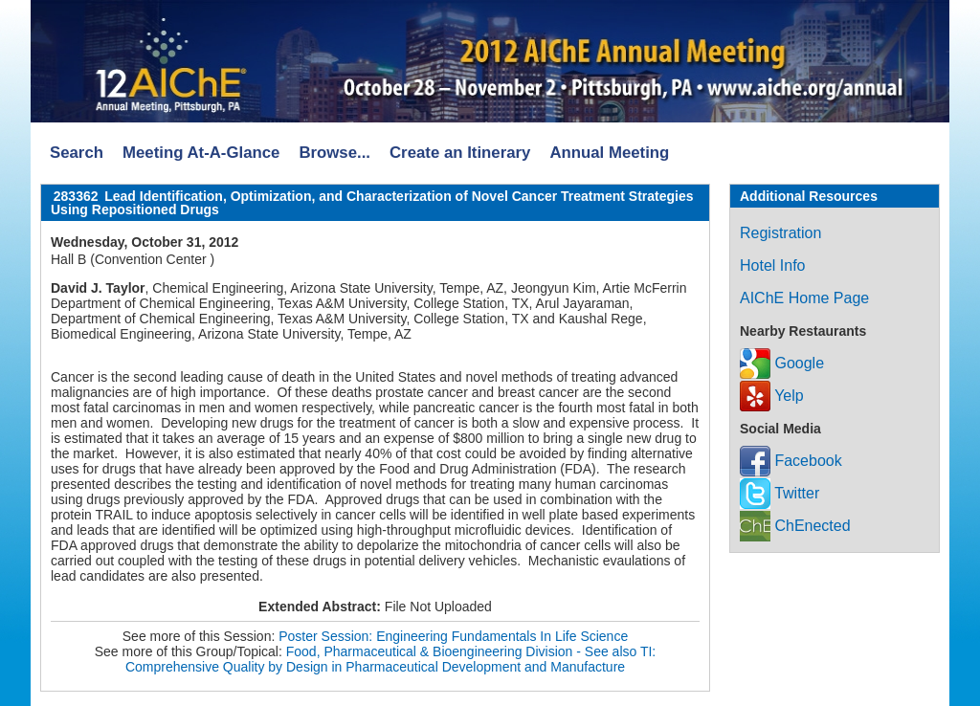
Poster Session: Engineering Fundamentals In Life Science (453, 636)
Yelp (772, 395)
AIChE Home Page (804, 298)
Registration (780, 233)
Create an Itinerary (460, 152)
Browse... (334, 152)
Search (76, 152)
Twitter (779, 493)
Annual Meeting (609, 152)
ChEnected (795, 526)
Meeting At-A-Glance (200, 152)
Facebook (791, 460)
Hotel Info (772, 265)
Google (782, 363)
